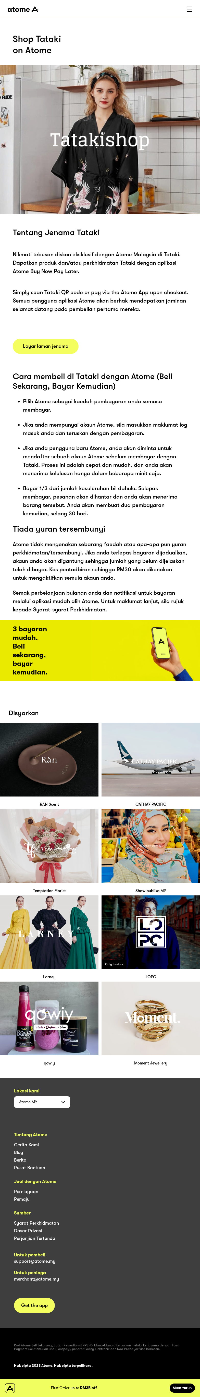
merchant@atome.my (36, 1279)
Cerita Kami (26, 1144)
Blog (18, 1152)
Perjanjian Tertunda (34, 1238)
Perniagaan (26, 1191)
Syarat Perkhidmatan (36, 1223)
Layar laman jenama (45, 346)
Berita (20, 1160)
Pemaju (22, 1199)
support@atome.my (34, 1261)
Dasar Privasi (28, 1230)
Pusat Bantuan (29, 1167)
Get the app (34, 1305)
